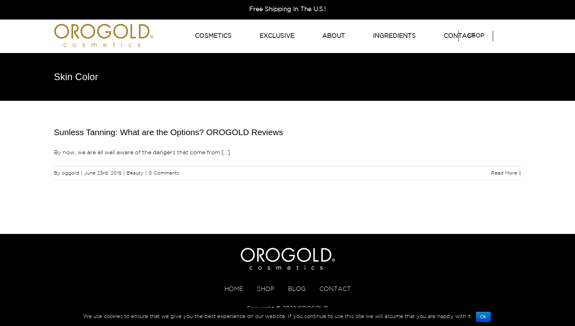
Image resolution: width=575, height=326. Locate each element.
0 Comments (164, 173)
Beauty (135, 173)
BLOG (297, 289)
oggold (70, 173)
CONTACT (335, 289)
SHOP (265, 289)
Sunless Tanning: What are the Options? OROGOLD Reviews (168, 132)
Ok (483, 317)
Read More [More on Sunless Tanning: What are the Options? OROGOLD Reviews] (504, 173)
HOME (233, 289)
